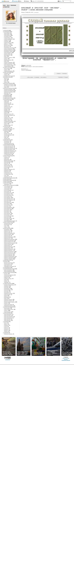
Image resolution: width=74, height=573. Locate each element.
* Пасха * (5, 112)
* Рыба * (5, 61)
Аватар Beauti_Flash (10, 15)
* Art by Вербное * (7, 193)
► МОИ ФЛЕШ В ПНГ (7, 260)
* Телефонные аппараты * (9, 121)
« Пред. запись (30, 77)
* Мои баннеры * (7, 224)
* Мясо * (5, 56)
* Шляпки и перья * (7, 125)
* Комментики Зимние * (8, 149)
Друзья (8, 5)
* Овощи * (6, 58)
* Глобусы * (6, 105)
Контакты (66, 567)
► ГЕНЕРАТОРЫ (6, 96)
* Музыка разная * (7, 263)
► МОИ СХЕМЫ (6, 179)
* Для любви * (6, 292)
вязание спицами (28, 66)
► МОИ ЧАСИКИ (6, 181)
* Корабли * (6, 110)
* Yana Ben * (6, 41)
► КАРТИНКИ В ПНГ (7, 99)
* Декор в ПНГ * (7, 100)
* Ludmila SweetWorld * (8, 39)
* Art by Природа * (7, 213)
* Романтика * (6, 171)
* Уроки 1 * (6, 69)
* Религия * (6, 303)
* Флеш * (5, 279)
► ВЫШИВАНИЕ (6, 95)
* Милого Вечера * (7, 165)
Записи (4, 5)
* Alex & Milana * (7, 32)
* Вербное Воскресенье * (9, 160)
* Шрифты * (6, 330)
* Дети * (5, 132)
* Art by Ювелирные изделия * (10, 220)
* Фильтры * (6, 329)
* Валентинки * (7, 159)
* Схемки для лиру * (8, 278)
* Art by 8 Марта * (7, 187)
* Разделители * (7, 118)
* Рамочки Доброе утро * (9, 241)
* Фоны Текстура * (7, 319)
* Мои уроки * (6, 93)
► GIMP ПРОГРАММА (7, 72)
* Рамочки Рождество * (8, 254)
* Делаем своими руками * (9, 284)
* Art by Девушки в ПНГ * (8, 198)
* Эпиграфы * (6, 282)
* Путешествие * (7, 127)
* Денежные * (6, 286)
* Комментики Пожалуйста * (9, 150)
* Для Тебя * (6, 163)
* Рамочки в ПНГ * (7, 238)
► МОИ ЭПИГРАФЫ (7, 182)
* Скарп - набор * (7, 120)
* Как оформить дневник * (9, 85)
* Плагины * (6, 325)
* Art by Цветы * (7, 219)
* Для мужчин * (7, 142)
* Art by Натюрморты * (8, 207)
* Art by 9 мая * (7, 191)
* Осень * (5, 82)
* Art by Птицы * (7, 214)
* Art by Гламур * (7, 196)
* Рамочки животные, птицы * (9, 243)
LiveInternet (6, 1)
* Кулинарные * (7, 229)
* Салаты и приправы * (8, 62)
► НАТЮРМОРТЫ (6, 267)
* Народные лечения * (8, 299)
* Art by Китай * (7, 188)
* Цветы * (6, 123)
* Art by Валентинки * (8, 192)
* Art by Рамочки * (7, 186)
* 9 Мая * (5, 101)
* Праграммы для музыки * (9, 266)
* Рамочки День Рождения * (9, 239)
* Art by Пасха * (7, 212)
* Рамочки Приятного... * (8, 250)
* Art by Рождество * (8, 216)
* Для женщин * (7, 141)
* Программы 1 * (7, 94)
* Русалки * (6, 138)
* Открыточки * (7, 276)
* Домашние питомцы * (8, 293)
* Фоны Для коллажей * (8, 316)
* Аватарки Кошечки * (8, 143)
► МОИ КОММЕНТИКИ (8, 144)
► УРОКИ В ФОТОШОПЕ (8, 306)
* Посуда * (6, 116)
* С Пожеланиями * (7, 154)
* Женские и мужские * (8, 333)
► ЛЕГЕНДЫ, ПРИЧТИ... (8, 128)
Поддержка (58, 1)
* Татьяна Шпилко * (7, 66)
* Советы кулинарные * (8, 63)
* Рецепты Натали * (8, 59)
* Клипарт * (6, 109)
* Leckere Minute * (7, 37)
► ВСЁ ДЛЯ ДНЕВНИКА (8, 83)
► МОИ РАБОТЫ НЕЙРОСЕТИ (9, 185)
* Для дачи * (6, 290)
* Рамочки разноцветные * (9, 251)
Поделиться (64, 73)
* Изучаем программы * (8, 89)
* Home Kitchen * (7, 35)
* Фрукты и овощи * (7, 122)
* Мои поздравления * (8, 271)
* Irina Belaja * (6, 36)
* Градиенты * (6, 73)
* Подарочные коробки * (8, 115)
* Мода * (5, 298)
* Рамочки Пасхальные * (9, 249)
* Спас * (5, 175)
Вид (60, 1)
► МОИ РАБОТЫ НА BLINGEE (9, 177)
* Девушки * (6, 131)
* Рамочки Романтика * (8, 255)
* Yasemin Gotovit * (7, 42)
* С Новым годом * (7, 174)
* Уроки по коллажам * (8, 71)
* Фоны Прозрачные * (8, 317)
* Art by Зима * (6, 203)
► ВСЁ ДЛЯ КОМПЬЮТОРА (8, 88)
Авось (33, 1)
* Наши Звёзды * (7, 265)
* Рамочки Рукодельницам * (9, 256)
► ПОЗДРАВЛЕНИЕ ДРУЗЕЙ (9, 268)
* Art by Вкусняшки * (8, 195)
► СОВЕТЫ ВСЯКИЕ (7, 283)
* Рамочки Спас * (7, 230)
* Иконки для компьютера (9, 90)
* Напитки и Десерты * (8, 57)
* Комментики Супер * (8, 153)
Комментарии (13, 5)
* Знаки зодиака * (7, 294)
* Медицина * (6, 297)
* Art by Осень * (7, 209)
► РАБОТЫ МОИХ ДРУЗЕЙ (8, 272)
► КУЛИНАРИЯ (6, 31)
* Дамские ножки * (7, 106)
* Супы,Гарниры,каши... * (9, 64)
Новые (66, 77)
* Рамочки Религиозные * (9, 252)
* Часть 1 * (6, 227)
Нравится (59, 73)
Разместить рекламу (66, 568)
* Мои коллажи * (7, 68)
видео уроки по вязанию (38, 66)
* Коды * (5, 87)
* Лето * (5, 80)
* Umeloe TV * (6, 40)
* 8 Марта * (6, 157)
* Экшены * (6, 331)
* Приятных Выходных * (8, 169)
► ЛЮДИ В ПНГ (6, 130)
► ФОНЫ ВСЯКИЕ (7, 313)
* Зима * (5, 79)
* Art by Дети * (6, 201)
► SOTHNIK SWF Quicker (8, 75)
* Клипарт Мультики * (8, 134)
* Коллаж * (6, 273)
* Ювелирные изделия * (8, 305)
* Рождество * (6, 170)
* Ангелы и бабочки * (8, 104)
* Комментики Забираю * (9, 147)
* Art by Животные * (8, 202)
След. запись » (43, 77)
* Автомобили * (7, 102)
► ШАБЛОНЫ (6, 332)
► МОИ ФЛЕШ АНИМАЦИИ (8, 180)
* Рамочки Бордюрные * (8, 236)
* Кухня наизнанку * (8, 52)
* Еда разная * (7, 107)
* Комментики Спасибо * (8, 152)
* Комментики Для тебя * (9, 145)
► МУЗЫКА (5, 261)
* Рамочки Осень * (7, 247)
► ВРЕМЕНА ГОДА (7, 77)
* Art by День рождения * (9, 200)
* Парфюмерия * (7, 111)
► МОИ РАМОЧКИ (7, 228)
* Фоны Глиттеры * (7, 315)
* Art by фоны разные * (8, 218)
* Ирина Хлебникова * (8, 48)
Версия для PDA (66, 566)
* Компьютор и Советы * (8, 91)
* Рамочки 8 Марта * (8, 234)
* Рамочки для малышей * (9, 240)
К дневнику (36, 77)
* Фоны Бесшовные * (8, 314)
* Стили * (5, 326)
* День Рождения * (7, 161)
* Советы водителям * (8, 304)
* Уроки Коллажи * (7, 311)
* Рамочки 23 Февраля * (8, 233)
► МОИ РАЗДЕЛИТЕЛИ (8, 222)
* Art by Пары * (7, 211)
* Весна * (5, 78)
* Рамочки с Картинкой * (8, 257)
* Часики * (6, 281)
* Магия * (5, 295)
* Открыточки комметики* (9, 274)
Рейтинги (27, 1)
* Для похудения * (7, 289)
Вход (20, 1)
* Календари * (6, 184)
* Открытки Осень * (7, 166)
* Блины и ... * (6, 44)
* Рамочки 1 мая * (7, 231)
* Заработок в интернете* (9, 84)
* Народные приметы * (8, 300)
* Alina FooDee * (7, 34)
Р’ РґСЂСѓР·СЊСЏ (11, 23)
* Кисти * (5, 322)
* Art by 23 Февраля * (8, 190)
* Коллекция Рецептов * (8, 50)
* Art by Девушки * (7, 197)
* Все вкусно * (6, 46)
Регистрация (15, 1)
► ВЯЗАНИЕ (5, 30)
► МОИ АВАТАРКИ (7, 139)
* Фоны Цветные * (7, 320)
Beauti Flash (3, 7)
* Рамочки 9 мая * (7, 235)
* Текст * (5, 225)
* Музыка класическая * (8, 262)
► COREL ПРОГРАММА (8, 67)
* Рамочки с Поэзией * (8, 259)
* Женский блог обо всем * (9, 47)
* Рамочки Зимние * (8, 244)
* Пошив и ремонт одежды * (9, 302)
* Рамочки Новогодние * (8, 246)
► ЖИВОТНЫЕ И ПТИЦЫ (8, 98)
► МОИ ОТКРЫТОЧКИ (7, 155)
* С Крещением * (7, 173)
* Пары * (5, 137)
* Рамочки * (6, 277)
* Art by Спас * (7, 217)
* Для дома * (6, 287)
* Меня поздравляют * (8, 270)
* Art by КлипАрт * (7, 204)
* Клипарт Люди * (7, 133)
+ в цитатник (36, 12)
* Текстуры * (6, 327)
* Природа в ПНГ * (7, 117)
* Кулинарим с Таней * (8, 51)
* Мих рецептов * (7, 55)
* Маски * (5, 324)
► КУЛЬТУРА (5, 126)
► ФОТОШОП (6, 321)
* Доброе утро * (7, 164)
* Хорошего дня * (7, 176)
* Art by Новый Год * (8, 208)
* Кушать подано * (7, 53)
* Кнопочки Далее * (7, 223)
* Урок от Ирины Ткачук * (9, 309)
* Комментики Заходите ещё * (10, 148)
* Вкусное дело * (7, 45)
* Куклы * (5, 136)
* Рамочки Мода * (7, 245)
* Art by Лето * (6, 206)
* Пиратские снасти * (8, 114)
